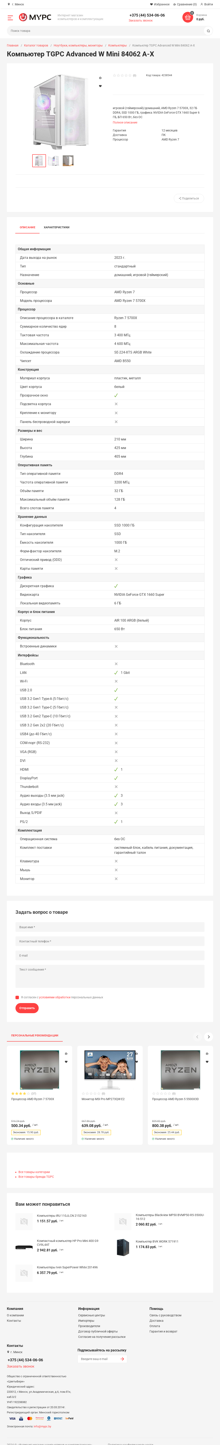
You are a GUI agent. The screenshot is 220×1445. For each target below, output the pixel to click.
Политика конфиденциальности (130, 1437)
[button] (208, 1036)
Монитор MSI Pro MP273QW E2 (103, 1099)
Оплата (155, 1318)
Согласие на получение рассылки (101, 1329)
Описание (27, 227)
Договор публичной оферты (98, 1323)
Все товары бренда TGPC (36, 1169)
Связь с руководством (165, 1307)
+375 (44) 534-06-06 (147, 15)
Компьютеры (117, 45)
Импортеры (86, 1313)
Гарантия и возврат (163, 1323)
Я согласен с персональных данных (62, 997)
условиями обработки (54, 997)
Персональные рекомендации (34, 1035)
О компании (15, 1307)
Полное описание (125, 122)
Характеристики (56, 227)
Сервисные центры (91, 1307)
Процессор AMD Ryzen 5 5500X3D (175, 1099)
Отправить (27, 1008)
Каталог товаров (36, 45)
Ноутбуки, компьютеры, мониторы (78, 45)
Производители (89, 1318)
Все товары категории (34, 1164)
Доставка (156, 1313)
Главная (12, 45)
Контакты (14, 1313)
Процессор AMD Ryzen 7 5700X (32, 1099)
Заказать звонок (141, 20)
